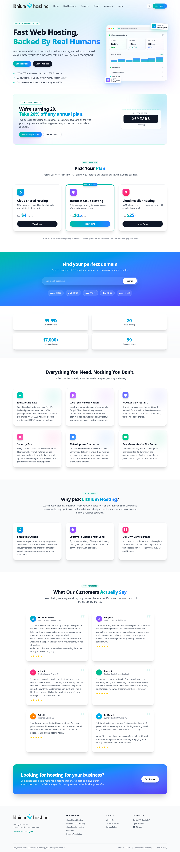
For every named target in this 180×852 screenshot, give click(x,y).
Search (130, 281)
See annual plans (30, 134)
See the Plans (22, 63)
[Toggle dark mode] (149, 6)
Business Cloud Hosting (75, 823)
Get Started (159, 6)
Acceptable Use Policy (143, 847)
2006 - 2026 (27, 847)
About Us (110, 820)
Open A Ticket (138, 823)
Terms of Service (112, 823)
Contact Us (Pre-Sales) (141, 820)
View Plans (37, 224)
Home (56, 6)
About (96, 6)
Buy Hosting (69, 6)
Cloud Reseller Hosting (75, 827)
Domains (85, 6)
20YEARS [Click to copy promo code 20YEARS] (141, 119)
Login (121, 6)
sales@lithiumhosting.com (23, 831)
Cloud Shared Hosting (74, 820)
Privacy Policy (111, 827)
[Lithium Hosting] (30, 6)
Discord (137, 827)
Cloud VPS (70, 830)
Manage (108, 6)
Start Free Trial (42, 63)
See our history (52, 134)
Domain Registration (74, 834)
